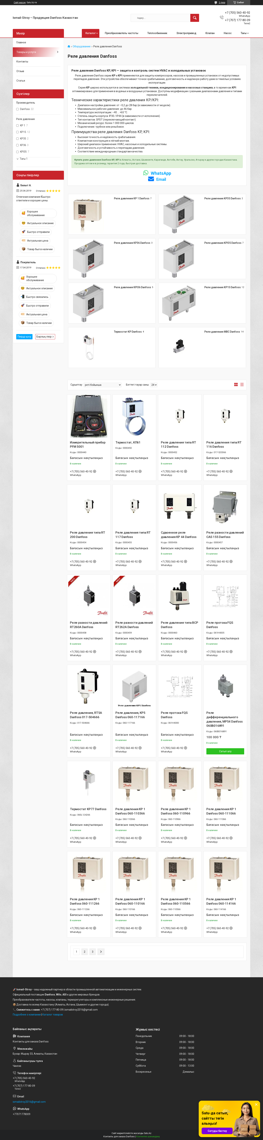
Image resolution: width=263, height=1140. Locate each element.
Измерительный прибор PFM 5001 (88, 445)
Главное (21, 42)
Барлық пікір (44, 336)
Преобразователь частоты (121, 33)
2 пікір (222, 2)
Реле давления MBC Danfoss (222, 331)
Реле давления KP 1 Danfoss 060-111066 (221, 811)
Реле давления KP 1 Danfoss (131, 198)
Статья (20, 80)
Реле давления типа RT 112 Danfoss (178, 445)
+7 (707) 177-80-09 (52, 1009)
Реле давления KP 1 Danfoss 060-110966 (176, 811)
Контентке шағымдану (148, 1136)
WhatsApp (157, 173)
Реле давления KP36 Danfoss (132, 242)
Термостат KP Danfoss (128, 331)
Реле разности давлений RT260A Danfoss (88, 625)
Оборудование (82, 46)
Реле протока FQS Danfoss (219, 625)
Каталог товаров (52, 1014)
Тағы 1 (24, 158)
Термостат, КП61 (128, 442)
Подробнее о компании (27, 1014)
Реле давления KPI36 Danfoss (132, 287)
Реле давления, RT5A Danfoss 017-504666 (86, 715)
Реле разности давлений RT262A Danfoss (134, 625)
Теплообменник (157, 33)
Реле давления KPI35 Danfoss (222, 242)
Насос (228, 33)
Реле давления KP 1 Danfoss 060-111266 (85, 901)
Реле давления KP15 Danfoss (222, 287)
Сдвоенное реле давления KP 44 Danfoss (179, 535)
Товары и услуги (26, 52)
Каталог (90, 33)
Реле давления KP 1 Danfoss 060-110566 (176, 901)
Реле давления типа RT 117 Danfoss (133, 535)
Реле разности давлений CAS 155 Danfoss (225, 535)
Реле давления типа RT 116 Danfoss (224, 445)
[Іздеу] (194, 18)
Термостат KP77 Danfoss (88, 809)
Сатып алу (225, 751)
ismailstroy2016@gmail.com (29, 1101)
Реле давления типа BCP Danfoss (179, 625)
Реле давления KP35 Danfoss (222, 198)
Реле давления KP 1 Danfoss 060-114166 (221, 901)
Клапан (210, 33)
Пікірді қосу (24, 336)
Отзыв (20, 71)
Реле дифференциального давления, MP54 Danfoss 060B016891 (224, 719)
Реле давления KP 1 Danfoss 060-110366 (130, 811)
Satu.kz (147, 1133)
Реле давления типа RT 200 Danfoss (87, 535)
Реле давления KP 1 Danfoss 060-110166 (130, 901)
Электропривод (186, 33)
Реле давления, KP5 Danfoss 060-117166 (130, 715)
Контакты (22, 61)
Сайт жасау (20, 2)
